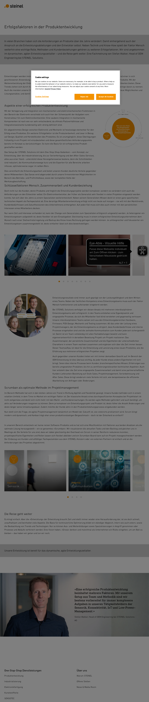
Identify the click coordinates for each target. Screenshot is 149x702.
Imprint (47, 89)
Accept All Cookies (106, 97)
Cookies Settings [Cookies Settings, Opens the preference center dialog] (42, 97)
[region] (75, 87)
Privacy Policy (55, 89)
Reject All (84, 97)
